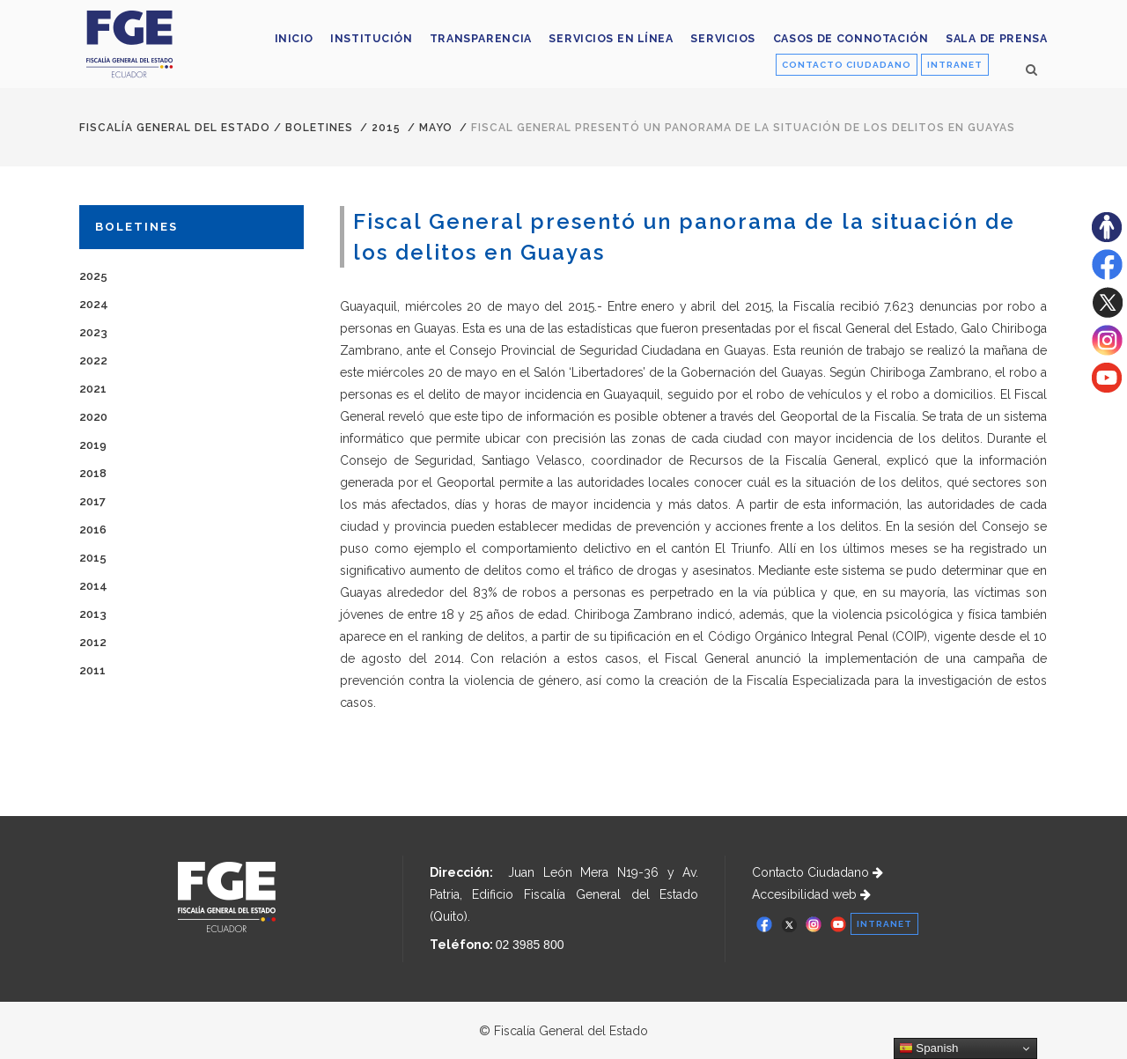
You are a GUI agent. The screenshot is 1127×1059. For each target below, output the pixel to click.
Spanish (929, 1048)
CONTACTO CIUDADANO (846, 65)
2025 (93, 276)
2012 (93, 642)
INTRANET (955, 65)
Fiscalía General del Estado (174, 127)
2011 (92, 670)
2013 (93, 614)
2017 (92, 501)
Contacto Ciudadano (817, 872)
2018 (93, 473)
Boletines (319, 127)
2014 (93, 585)
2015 (386, 127)
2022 (93, 360)
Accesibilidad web (811, 894)
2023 (93, 332)
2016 (93, 529)
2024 (93, 304)
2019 (93, 445)
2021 (93, 388)
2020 (93, 416)
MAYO (436, 127)
